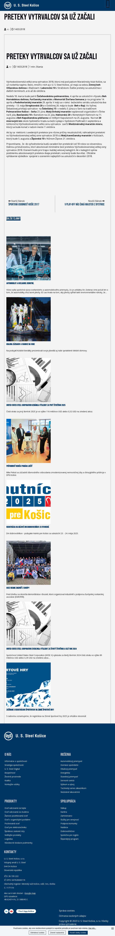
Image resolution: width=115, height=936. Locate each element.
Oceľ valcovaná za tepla (15, 808)
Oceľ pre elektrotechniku (15, 827)
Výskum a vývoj (67, 784)
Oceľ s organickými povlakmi (17, 819)
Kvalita (8, 780)
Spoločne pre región (70, 835)
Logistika (9, 839)
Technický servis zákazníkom (73, 788)
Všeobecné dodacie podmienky (18, 842)
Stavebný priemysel (69, 776)
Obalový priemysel (69, 769)
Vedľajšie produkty (13, 835)
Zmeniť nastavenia (57, 933)
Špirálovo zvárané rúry (15, 831)
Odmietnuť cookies (37, 933)
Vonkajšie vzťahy (12, 784)
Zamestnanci (66, 815)
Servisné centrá (67, 780)
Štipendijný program (70, 839)
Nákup (63, 808)
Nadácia (64, 827)
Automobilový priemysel (71, 761)
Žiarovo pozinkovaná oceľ (16, 815)
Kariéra (64, 812)
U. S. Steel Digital (12, 769)
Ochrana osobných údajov (72, 915)
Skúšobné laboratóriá (70, 792)
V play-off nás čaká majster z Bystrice (84, 204)
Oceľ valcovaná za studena (17, 812)
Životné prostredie (13, 776)
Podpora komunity (69, 823)
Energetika (65, 772)
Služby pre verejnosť (70, 819)
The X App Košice (26, 911)
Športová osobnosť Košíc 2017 (23, 204)
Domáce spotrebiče (69, 765)
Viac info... (92, 928)
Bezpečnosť (10, 772)
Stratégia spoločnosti (14, 765)
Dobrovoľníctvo (68, 831)
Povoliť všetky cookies (78, 933)
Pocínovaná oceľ (12, 823)
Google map (30, 893)
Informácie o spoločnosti (16, 761)
